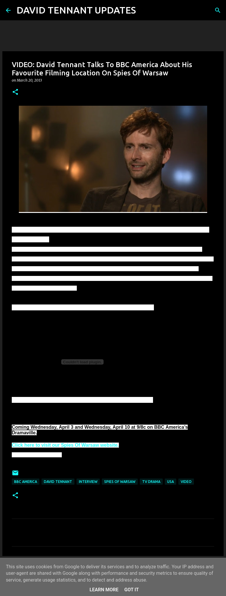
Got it (131, 589)
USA (170, 482)
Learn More (103, 589)
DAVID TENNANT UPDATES (76, 10)
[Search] (144, 10)
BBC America (25, 482)
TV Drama (151, 482)
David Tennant (58, 482)
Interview (88, 482)
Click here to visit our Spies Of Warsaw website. (65, 445)
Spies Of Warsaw (119, 482)
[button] (15, 92)
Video (186, 482)
